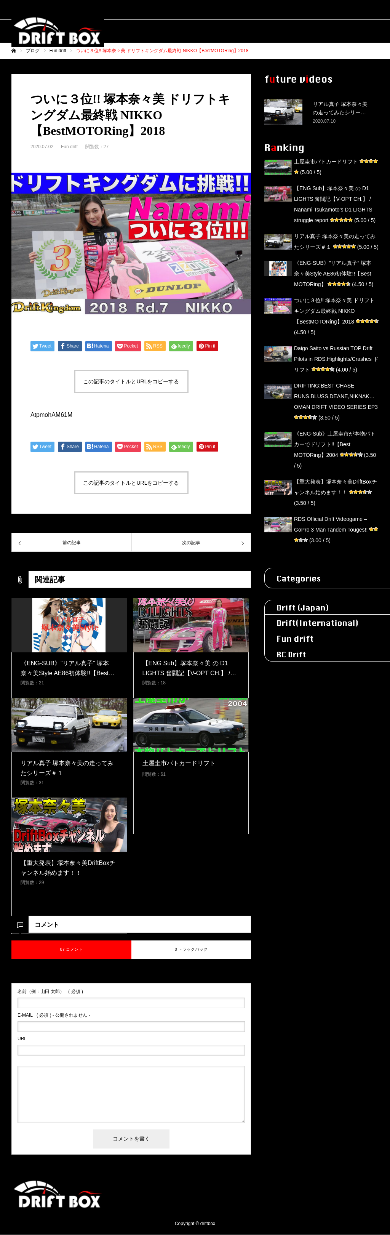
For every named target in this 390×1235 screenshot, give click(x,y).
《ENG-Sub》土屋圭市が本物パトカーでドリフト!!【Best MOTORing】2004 (335, 444)
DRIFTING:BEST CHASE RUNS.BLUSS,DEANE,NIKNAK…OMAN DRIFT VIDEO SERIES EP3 (336, 396)
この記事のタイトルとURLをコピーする (131, 381)
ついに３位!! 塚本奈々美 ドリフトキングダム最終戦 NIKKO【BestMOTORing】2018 (334, 311)
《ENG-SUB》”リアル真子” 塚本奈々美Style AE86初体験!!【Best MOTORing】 (332, 273)
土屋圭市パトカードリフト (326, 162)
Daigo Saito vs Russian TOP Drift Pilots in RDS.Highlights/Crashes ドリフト (336, 359)
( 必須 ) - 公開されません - (54, 1015)
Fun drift (69, 146)
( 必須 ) (50, 991)
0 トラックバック (191, 949)
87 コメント (71, 949)
